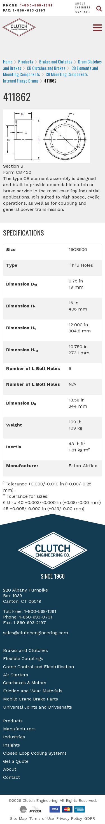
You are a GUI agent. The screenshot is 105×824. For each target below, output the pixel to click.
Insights (83, 7)
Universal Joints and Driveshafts (37, 707)
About (80, 3)
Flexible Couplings (23, 658)
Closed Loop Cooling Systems (35, 753)
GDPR (89, 818)
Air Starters (15, 674)
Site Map (18, 818)
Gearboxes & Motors (24, 682)
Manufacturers (19, 728)
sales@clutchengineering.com (35, 632)
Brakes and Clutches (25, 650)
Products (13, 720)
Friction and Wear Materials (32, 690)
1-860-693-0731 (35, 617)
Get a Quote (16, 761)
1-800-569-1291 (36, 5)
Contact (82, 11)
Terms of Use (41, 818)
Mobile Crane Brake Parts (30, 699)
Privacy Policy (69, 818)
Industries (14, 736)
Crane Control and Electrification (38, 666)
